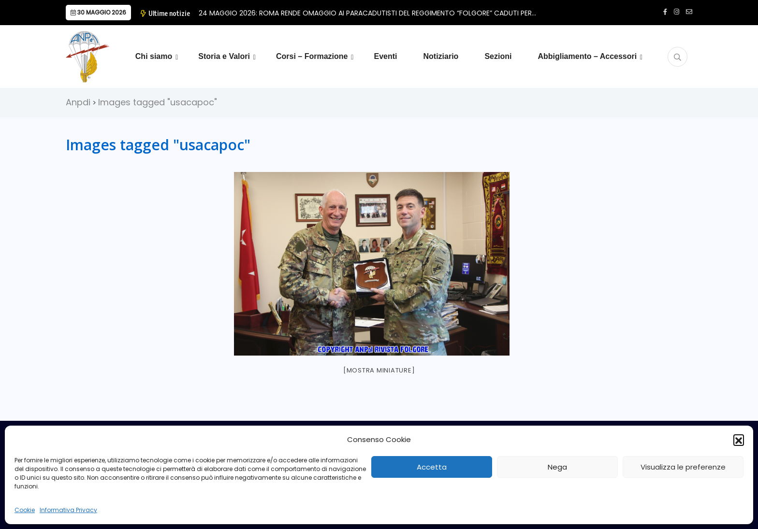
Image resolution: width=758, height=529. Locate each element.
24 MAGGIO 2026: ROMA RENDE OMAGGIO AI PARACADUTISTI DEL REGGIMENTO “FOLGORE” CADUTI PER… (367, 13)
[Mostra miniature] (379, 370)
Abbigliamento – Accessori (587, 56)
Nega (557, 467)
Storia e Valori (224, 56)
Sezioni (497, 56)
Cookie (25, 510)
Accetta (432, 467)
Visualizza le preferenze (683, 467)
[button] (738, 439)
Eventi (385, 56)
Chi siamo (153, 56)
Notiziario (440, 56)
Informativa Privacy (68, 510)
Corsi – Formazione (312, 56)
